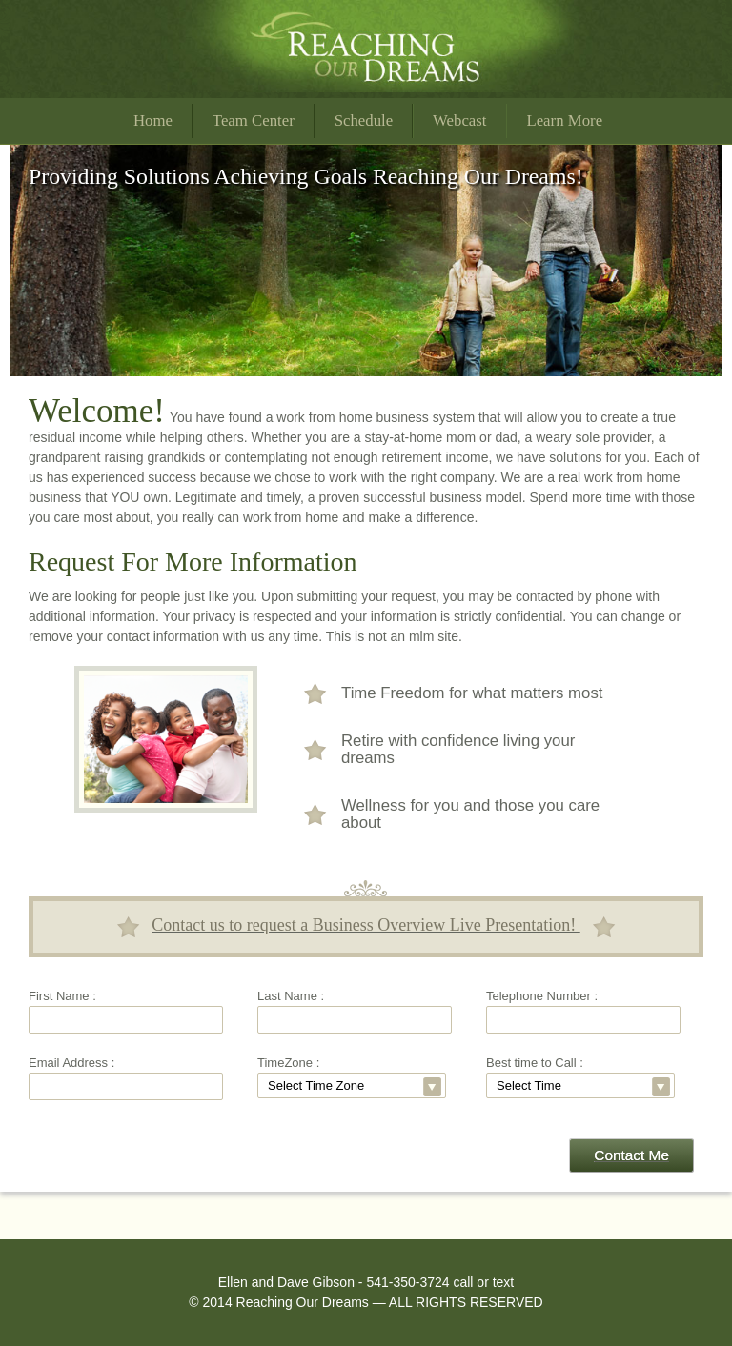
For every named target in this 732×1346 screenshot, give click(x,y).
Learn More (564, 120)
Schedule (364, 120)
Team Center (254, 120)
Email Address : (71, 1062)
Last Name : (290, 996)
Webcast (459, 120)
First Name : (62, 996)
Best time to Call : (534, 1062)
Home (153, 120)
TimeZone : (288, 1062)
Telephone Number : (542, 996)
